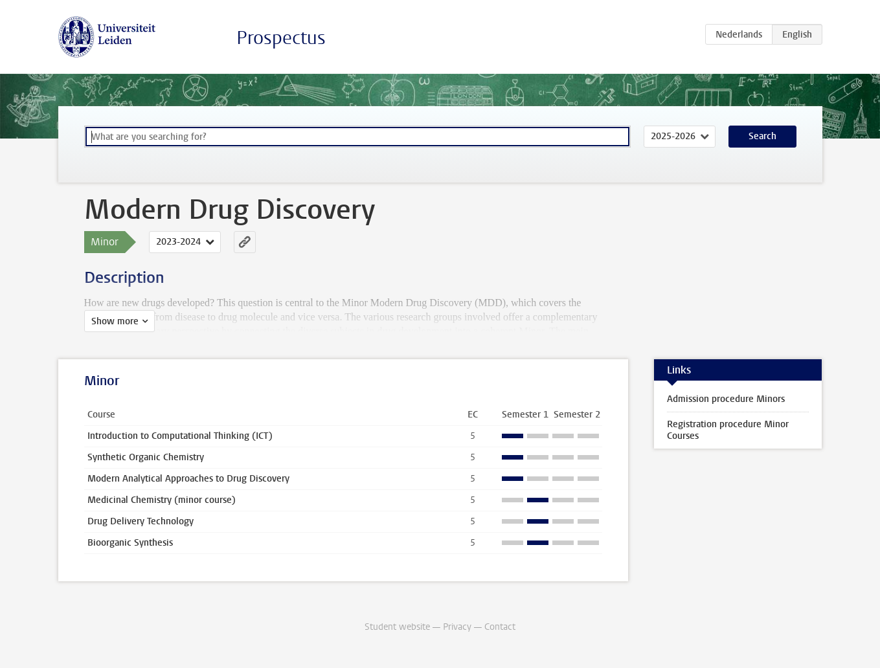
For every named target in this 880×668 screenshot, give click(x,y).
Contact (499, 627)
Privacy (457, 627)
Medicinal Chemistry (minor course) (161, 500)
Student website (397, 627)
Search (762, 136)
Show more (115, 321)
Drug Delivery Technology (140, 521)
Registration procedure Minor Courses (728, 430)
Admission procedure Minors (726, 399)
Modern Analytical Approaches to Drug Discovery (188, 479)
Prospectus (281, 38)
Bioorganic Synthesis (130, 543)
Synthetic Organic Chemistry (145, 457)
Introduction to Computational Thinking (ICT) (180, 436)
